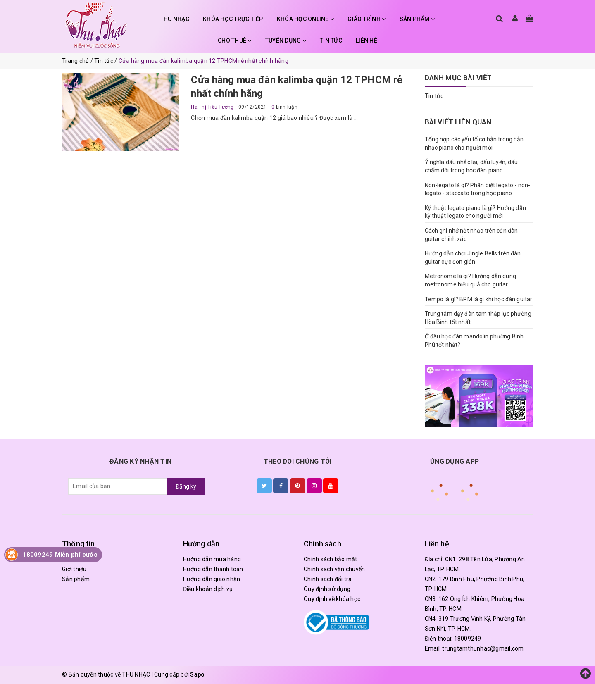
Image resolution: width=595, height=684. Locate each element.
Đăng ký (186, 486)
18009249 (467, 638)
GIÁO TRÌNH (366, 19)
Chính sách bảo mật (330, 559)
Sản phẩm (76, 579)
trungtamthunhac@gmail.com (483, 648)
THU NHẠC (174, 19)
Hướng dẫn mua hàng (212, 559)
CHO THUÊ (235, 40)
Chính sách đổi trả (328, 579)
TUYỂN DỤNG (285, 40)
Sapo (197, 674)
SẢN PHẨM (417, 19)
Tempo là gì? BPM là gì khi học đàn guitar (479, 299)
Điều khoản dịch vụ (208, 589)
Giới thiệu (74, 569)
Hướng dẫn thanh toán (213, 569)
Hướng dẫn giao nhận (211, 579)
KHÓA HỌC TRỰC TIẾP (233, 19)
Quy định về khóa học (332, 599)
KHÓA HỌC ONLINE (305, 19)
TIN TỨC (331, 40)
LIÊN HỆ (366, 40)
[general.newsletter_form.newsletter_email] (117, 486)
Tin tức (434, 96)
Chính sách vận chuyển (334, 569)
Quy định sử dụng (327, 589)
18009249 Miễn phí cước (60, 554)
